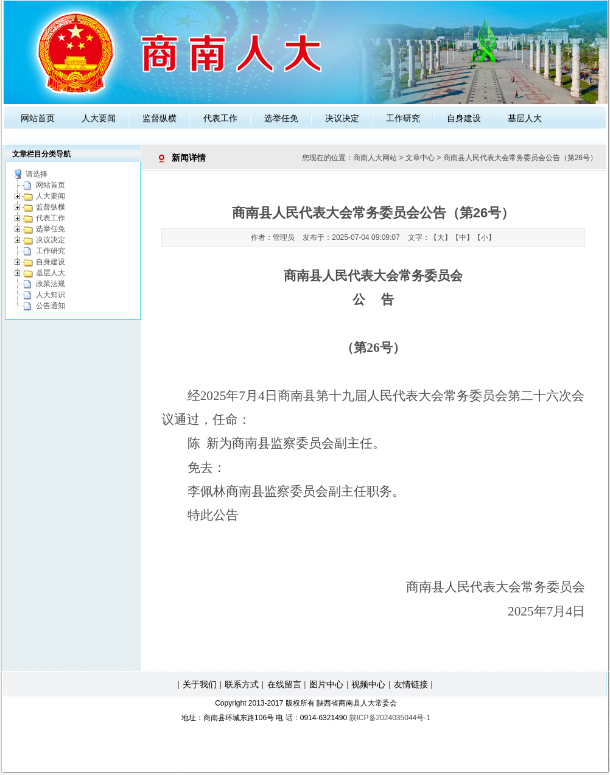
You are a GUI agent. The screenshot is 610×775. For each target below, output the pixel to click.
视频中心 (368, 684)
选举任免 (281, 118)
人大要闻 (99, 118)
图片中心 (326, 684)
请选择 (36, 174)
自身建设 (464, 118)
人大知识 (50, 294)
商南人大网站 (375, 157)
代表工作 (220, 118)
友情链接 (411, 684)
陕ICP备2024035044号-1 (389, 718)
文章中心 (420, 157)
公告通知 (50, 305)
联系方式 (242, 684)
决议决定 (342, 118)
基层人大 (525, 118)
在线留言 (284, 684)
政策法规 (50, 283)
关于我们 (200, 684)
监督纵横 (159, 118)
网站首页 (38, 118)
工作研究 (403, 118)
